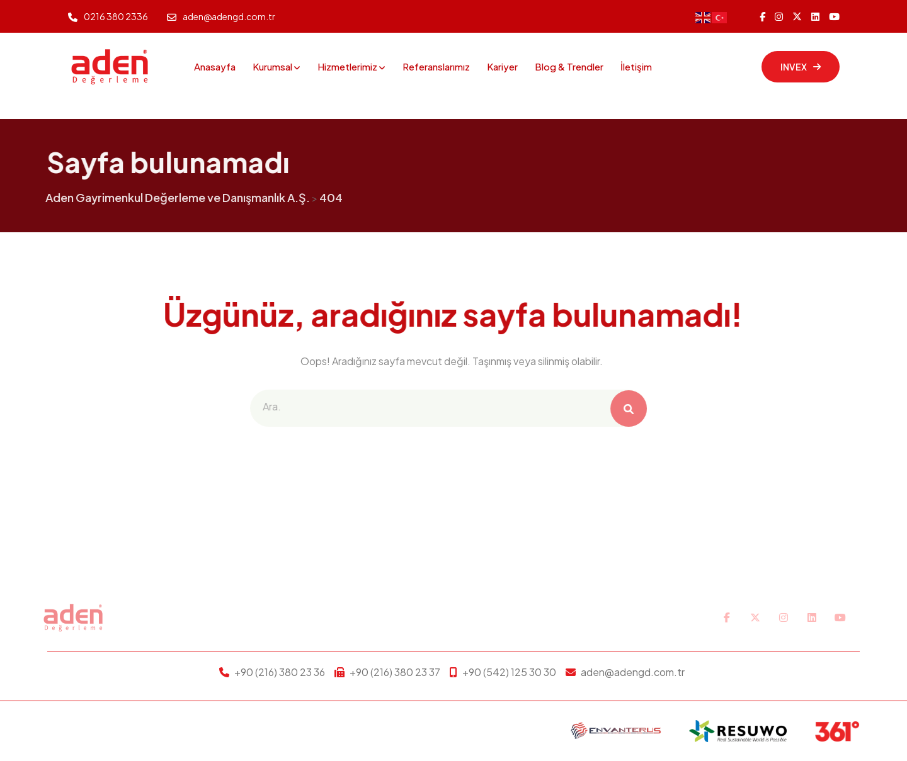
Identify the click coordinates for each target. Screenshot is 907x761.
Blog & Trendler (569, 66)
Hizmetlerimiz (347, 66)
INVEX (800, 66)
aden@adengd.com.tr (229, 16)
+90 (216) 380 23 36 (279, 672)
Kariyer (502, 66)
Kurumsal (272, 66)
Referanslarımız (436, 66)
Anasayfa (215, 66)
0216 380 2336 (116, 16)
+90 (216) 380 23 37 (395, 672)
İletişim (636, 66)
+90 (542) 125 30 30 (509, 672)
